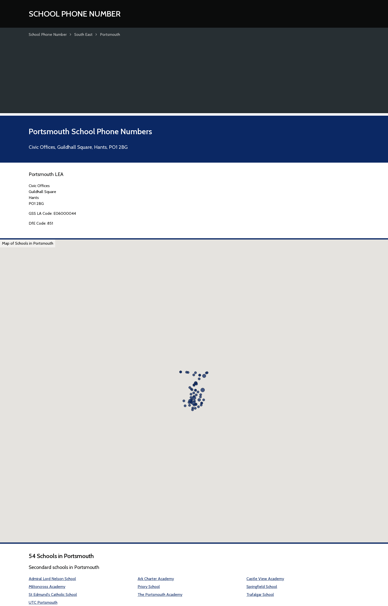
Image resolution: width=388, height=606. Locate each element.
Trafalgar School (260, 594)
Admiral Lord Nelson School (52, 578)
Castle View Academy (265, 578)
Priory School (149, 586)
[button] (202, 390)
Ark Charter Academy (156, 578)
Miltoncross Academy (47, 586)
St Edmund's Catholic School (53, 594)
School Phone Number (75, 14)
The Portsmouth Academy (160, 594)
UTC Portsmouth (43, 602)
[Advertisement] (194, 78)
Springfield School (261, 586)
